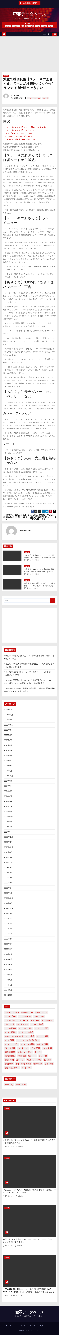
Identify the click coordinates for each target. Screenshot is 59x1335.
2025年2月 (8, 765)
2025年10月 (8, 725)
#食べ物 (45, 98)
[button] (49, 34)
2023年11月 (8, 842)
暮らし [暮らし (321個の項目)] (43, 1056)
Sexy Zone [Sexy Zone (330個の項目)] (41, 1012)
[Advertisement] (29, 52)
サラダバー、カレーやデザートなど (19, 136)
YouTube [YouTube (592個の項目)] (47, 1020)
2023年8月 (8, 857)
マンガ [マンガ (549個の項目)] (47, 1048)
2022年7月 (8, 923)
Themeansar (47, 1326)
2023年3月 (8, 883)
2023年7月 (8, 862)
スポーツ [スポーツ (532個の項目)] (42, 1044)
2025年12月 (8, 715)
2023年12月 (8, 837)
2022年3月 (8, 944)
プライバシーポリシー (32, 1330)
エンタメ (8, 26)
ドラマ (50, 26)
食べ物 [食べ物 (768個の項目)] (26, 1068)
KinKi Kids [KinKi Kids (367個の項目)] (27, 1012)
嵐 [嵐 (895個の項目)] (38, 1052)
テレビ (37, 26)
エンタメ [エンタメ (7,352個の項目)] (10, 1032)
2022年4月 (8, 939)
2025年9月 (8, 730)
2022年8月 (8, 918)
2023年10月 (8, 847)
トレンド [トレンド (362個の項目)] (22, 1048)
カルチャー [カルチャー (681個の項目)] (42, 1036)
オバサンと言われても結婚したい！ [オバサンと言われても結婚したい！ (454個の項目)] (19, 1036)
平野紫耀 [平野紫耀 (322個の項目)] (10, 1056)
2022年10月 (8, 908)
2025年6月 (8, 745)
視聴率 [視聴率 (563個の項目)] (38, 1064)
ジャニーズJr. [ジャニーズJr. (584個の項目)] (28, 1044)
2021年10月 (8, 969)
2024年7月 (8, 801)
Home (21, 1330)
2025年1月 (8, 771)
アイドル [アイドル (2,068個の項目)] (10, 1028)
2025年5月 (8, 750)
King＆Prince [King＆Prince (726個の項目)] (12, 1012)
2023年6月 (8, 867)
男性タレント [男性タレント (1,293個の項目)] (34, 1060)
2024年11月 (8, 781)
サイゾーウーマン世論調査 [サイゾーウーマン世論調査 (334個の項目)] (27, 1040)
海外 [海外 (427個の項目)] (20, 1060)
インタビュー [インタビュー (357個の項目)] (42, 1028)
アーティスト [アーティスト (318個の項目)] (25, 1028)
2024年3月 (8, 822)
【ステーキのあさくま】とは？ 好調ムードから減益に (26, 127)
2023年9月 (8, 852)
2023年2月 (8, 888)
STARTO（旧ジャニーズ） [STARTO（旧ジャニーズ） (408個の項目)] (16, 1020)
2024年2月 (8, 827)
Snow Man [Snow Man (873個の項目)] (25, 1016)
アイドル (44, 26)
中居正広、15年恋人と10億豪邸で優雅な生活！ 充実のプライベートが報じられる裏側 (40, 571)
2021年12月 (8, 959)
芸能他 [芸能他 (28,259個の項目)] (21, 1085)
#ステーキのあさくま (34, 98)
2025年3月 (8, 760)
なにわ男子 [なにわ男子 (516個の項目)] (37, 1024)
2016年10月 (8, 995)
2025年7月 (8, 740)
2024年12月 (8, 776)
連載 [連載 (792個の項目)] (49, 1064)
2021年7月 (8, 985)
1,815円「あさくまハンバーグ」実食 (19, 133)
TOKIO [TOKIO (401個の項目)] (34, 1020)
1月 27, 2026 (29, 560)
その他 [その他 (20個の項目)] (9, 1085)
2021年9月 (8, 974)
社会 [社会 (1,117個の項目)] (47, 1060)
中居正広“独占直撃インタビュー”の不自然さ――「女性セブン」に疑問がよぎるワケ (39, 585)
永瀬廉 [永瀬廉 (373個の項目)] (9, 1060)
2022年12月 (8, 898)
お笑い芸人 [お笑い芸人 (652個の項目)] (22, 1024)
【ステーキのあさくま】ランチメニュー (20, 130)
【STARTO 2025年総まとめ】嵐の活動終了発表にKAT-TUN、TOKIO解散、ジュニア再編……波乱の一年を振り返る (28, 1290)
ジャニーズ (16, 26)
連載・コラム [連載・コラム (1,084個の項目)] (12, 1068)
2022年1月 (8, 954)
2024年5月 (8, 811)
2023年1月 (8, 893)
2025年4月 (8, 755)
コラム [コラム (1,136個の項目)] (9, 1040)
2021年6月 (8, 990)
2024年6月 (8, 806)
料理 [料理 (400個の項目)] (22, 1056)
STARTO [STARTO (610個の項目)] (39, 1016)
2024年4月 (8, 816)
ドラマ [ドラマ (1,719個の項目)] (35, 1048)
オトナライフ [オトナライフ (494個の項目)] (26, 1032)
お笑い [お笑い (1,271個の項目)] (9, 1024)
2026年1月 (8, 709)
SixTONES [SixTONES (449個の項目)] (11, 1016)
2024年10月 (8, 786)
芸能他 (6, 75)
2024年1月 (8, 832)
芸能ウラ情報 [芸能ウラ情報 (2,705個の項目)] (23, 1064)
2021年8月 (8, 979)
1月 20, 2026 (29, 574)
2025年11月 (8, 720)
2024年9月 (8, 791)
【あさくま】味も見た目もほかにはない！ (21, 139)
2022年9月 (8, 913)
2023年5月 (8, 872)
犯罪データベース (29, 14)
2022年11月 (8, 903)
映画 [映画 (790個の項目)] (32, 1056)
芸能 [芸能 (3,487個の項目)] (9, 1064)
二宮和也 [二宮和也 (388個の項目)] (10, 1052)
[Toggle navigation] (44, 34)
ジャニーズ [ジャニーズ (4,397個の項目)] (11, 1044)
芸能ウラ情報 (30, 26)
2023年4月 (8, 878)
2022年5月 (8, 934)
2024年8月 (8, 796)
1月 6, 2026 (28, 588)
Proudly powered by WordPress (17, 1326)
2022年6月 (8, 928)
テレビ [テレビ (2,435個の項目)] (10, 1048)
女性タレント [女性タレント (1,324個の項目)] (25, 1052)
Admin (16, 95)
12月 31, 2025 (10, 1295)
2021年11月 (8, 964)
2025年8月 (8, 735)
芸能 (22, 26)
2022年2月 (8, 949)
